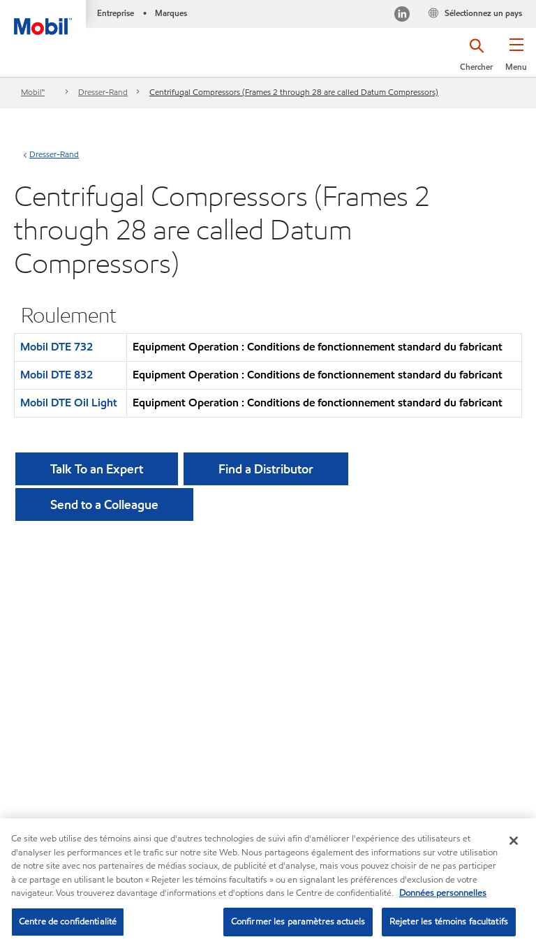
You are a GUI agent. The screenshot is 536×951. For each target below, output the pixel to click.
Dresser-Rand (103, 92)
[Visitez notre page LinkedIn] (402, 15)
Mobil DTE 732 (56, 346)
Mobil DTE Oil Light (68, 402)
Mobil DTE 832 (56, 374)
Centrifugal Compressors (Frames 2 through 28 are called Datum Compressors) (293, 92)
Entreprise (115, 13)
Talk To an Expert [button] (96, 469)
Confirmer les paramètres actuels (298, 923)
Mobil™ (33, 92)
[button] (516, 59)
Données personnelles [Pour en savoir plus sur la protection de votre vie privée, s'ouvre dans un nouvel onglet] (442, 894)
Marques (171, 13)
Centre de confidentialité (68, 923)
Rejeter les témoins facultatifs (448, 923)
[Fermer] (513, 842)
